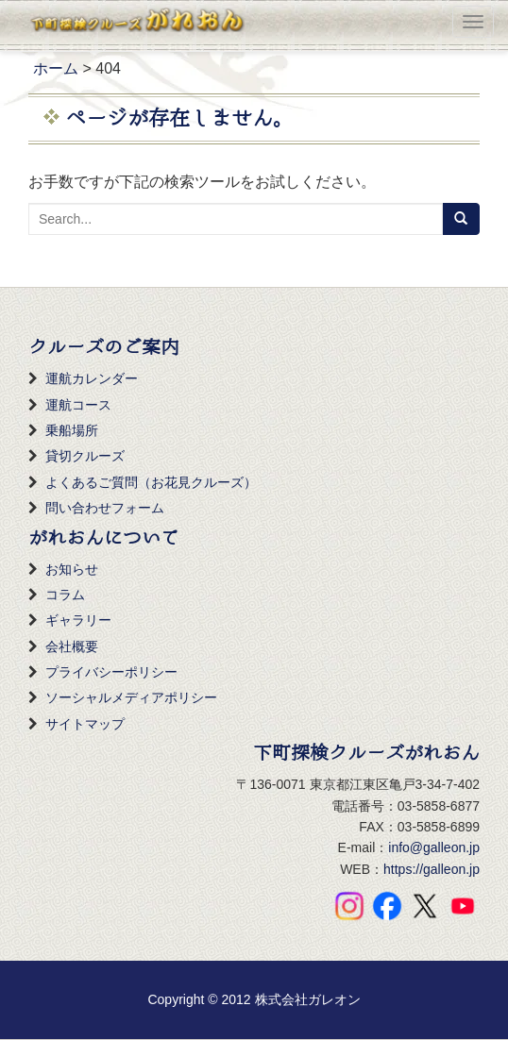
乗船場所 (71, 430)
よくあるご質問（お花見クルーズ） (151, 482)
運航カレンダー (91, 378)
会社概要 (71, 646)
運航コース (78, 404)
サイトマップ (85, 723)
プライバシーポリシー (111, 671)
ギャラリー (78, 620)
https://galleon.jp (431, 869)
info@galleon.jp (434, 847)
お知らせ (71, 569)
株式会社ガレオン (308, 999)
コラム (65, 594)
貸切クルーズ (85, 455)
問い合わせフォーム (104, 507)
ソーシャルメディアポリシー (131, 697)
